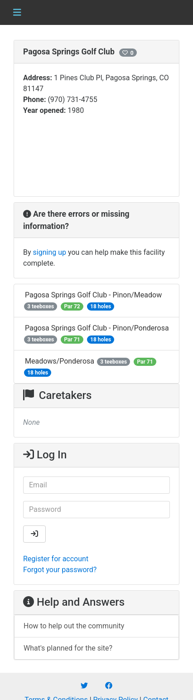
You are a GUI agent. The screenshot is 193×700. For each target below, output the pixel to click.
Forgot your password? (59, 569)
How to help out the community (74, 626)
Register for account (55, 558)
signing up (49, 252)
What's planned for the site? (68, 648)
